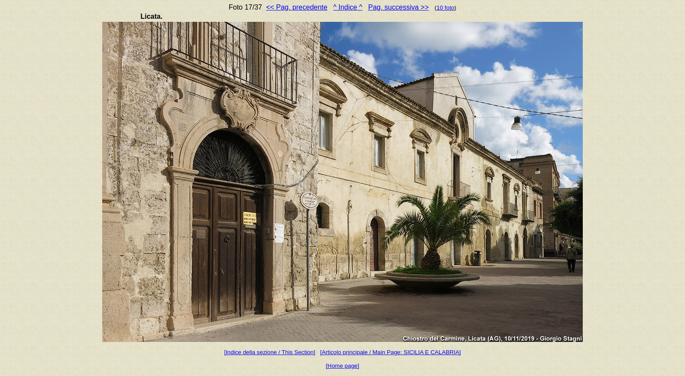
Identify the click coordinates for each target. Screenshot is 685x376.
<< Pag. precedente (297, 7)
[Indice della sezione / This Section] (269, 352)
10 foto (445, 7)
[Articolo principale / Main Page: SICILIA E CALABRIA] (390, 352)
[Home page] (342, 365)
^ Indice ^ (348, 7)
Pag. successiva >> (398, 7)
